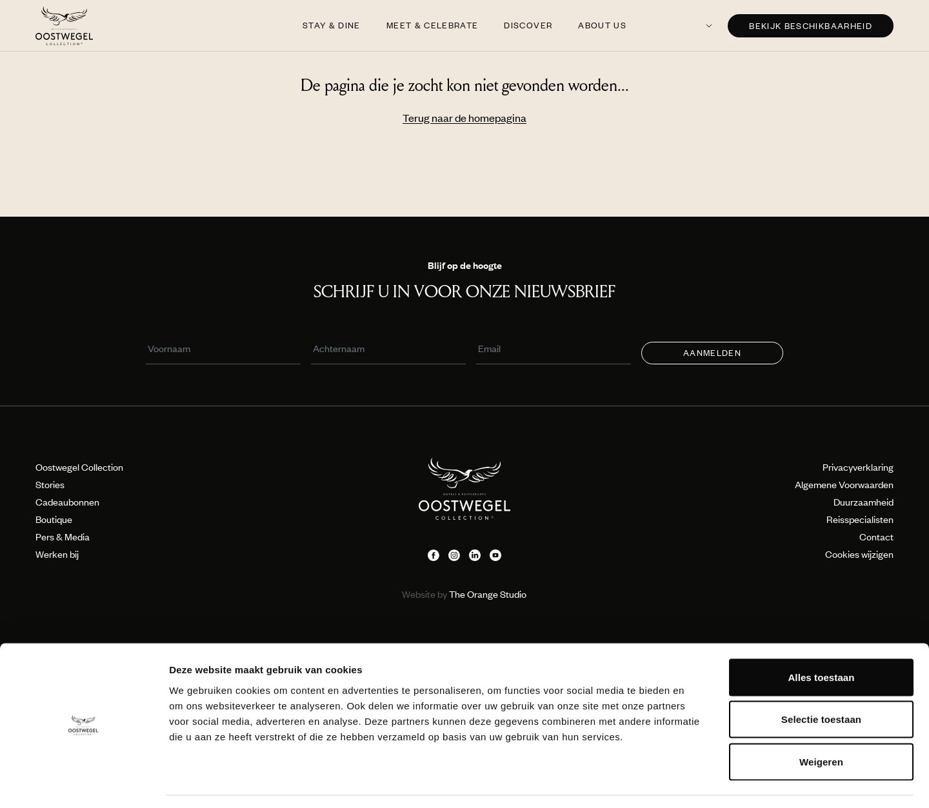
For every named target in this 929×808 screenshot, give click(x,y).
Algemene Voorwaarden (844, 484)
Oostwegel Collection (79, 466)
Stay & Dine (332, 25)
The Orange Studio (464, 593)
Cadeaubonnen (67, 501)
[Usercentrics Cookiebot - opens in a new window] (83, 783)
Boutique (53, 519)
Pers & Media (62, 536)
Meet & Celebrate (432, 25)
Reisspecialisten (860, 519)
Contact (876, 536)
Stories (50, 484)
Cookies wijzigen (859, 553)
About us (602, 25)
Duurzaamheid (864, 501)
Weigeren (821, 723)
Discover (528, 25)
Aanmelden (712, 353)
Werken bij (57, 553)
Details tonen (697, 782)
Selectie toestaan (821, 681)
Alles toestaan (821, 638)
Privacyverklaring (858, 466)
